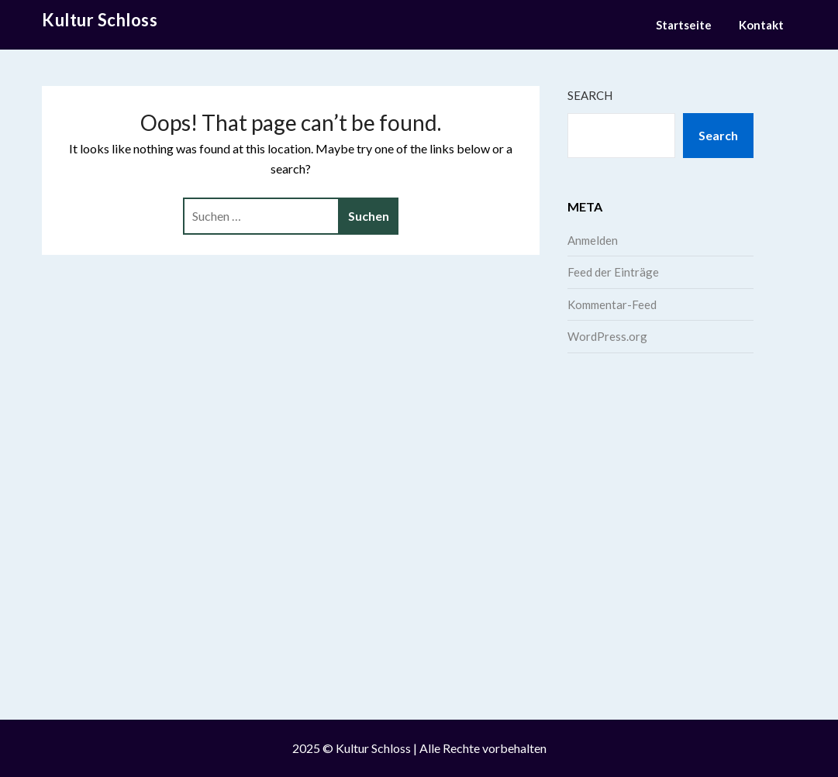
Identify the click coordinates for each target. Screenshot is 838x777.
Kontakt (761, 25)
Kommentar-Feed (612, 304)
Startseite (684, 25)
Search (589, 95)
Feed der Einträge (613, 272)
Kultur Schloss (99, 19)
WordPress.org (607, 336)
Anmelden (592, 240)
